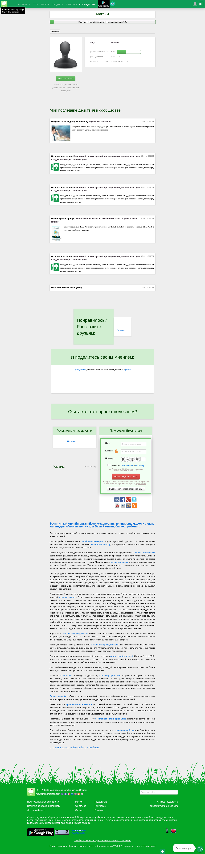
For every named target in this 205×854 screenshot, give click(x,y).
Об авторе (80, 806)
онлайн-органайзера (125, 730)
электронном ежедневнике (75, 633)
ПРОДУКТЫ (58, 4)
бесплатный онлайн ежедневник (101, 820)
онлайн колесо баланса (78, 823)
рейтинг (128, 370)
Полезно (121, 330)
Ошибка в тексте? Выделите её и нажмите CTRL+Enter (102, 840)
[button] (200, 849)
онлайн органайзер (73, 820)
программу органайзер (110, 675)
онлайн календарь (119, 562)
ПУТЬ (35, 4)
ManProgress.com (58, 790)
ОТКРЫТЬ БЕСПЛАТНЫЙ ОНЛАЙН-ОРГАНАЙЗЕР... (75, 747)
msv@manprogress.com (48, 794)
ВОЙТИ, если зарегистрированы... (125, 489)
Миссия (79, 801)
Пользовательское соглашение (43, 801)
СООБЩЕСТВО (87, 4)
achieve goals (93, 817)
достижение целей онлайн (48, 820)
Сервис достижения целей (62, 817)
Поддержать (100, 801)
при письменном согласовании (139, 846)
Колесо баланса (66, 675)
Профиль (55, 31)
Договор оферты (36, 810)
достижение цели (121, 817)
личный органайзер (100, 544)
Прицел (81, 817)
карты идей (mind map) (121, 656)
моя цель (106, 817)
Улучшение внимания (100, 121)
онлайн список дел (55, 823)
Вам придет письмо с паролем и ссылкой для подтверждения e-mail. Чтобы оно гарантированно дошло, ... (126, 483)
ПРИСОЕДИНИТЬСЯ (126, 476)
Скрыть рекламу (90, 466)
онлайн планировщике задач (105, 645)
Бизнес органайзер (59, 696)
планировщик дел (67, 597)
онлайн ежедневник (145, 552)
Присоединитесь (65, 78)
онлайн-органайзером (92, 541)
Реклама (98, 810)
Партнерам (100, 806)
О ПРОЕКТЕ (24, 4)
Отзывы (79, 810)
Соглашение (127, 465)
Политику (139, 465)
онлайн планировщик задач (153, 820)
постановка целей (140, 817)
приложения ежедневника (79, 704)
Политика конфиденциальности (43, 806)
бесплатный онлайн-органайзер (110, 719)
